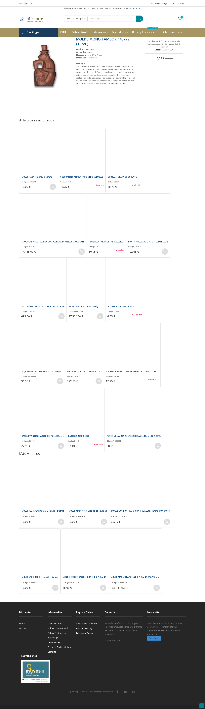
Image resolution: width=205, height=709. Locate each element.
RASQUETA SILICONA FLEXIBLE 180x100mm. (42, 436)
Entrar (22, 623)
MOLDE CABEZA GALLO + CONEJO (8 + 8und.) (84, 577)
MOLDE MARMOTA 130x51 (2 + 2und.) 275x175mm (134, 577)
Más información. (113, 640)
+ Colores (98, 185)
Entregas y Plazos (84, 633)
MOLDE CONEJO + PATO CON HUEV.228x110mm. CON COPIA (140, 510)
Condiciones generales (86, 623)
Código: (24, 182)
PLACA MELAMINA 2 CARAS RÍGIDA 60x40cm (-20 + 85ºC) (134, 436)
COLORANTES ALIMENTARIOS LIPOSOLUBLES (81, 176)
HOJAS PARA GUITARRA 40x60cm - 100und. (42, 371)
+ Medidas (137, 185)
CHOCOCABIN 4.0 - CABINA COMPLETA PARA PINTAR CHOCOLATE (52, 241)
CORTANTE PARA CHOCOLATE (122, 176)
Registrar (166, 3)
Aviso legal (53, 637)
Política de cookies (57, 633)
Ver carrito (24, 628)
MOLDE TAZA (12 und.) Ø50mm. (36, 176)
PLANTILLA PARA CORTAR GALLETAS (106, 241)
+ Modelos (119, 250)
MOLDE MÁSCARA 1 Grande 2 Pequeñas (87, 510)
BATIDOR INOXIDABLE (78, 436)
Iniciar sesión (155, 3)
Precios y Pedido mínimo (59, 647)
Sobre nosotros (55, 623)
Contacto (52, 651)
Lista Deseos (178, 3)
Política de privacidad (58, 628)
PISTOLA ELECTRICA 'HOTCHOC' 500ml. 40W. (42, 306)
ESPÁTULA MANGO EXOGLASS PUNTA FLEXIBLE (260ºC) (132, 371)
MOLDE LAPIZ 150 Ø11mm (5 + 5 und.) (39, 577)
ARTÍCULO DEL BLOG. (116, 83)
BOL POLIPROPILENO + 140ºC (121, 306)
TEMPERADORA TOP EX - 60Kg (83, 306)
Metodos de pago (84, 628)
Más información (135, 8)
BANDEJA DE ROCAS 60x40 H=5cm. (84, 371)
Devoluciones (54, 642)
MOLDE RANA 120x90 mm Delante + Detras (42, 510)
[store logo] (33, 19)
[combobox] (113, 19)
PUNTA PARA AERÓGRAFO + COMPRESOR (148, 241)
